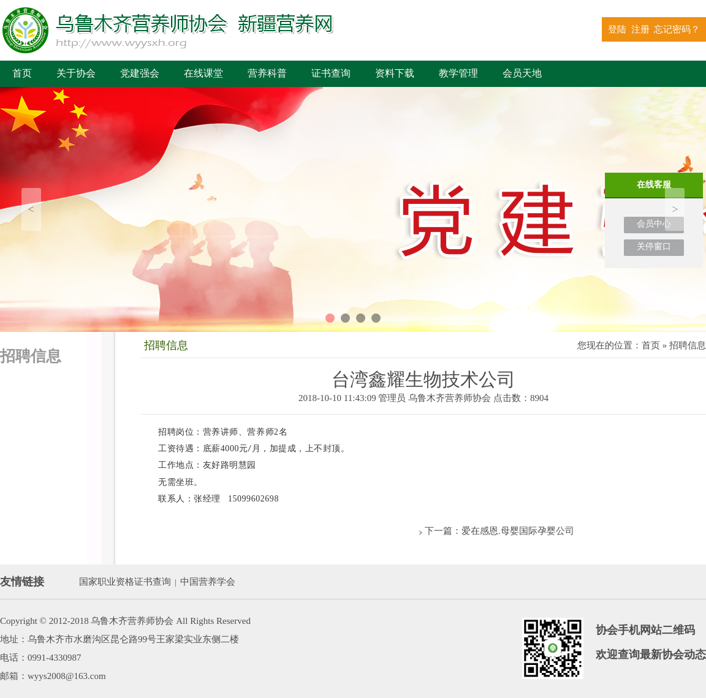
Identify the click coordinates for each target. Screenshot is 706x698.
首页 (22, 73)
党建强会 (139, 73)
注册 (640, 29)
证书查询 (331, 73)
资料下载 (394, 73)
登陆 (617, 29)
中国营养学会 (207, 582)
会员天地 (522, 73)
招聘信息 (687, 345)
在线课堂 (203, 73)
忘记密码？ (677, 29)
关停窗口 (654, 246)
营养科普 (267, 73)
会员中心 (654, 223)
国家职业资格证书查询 (125, 582)
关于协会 (76, 73)
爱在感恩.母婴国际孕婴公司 (517, 531)
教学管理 (458, 73)
